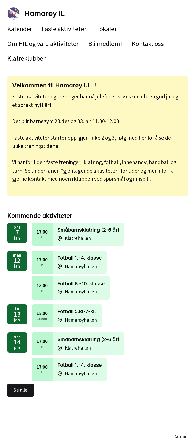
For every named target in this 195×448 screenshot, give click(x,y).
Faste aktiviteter (64, 29)
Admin (181, 436)
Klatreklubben (27, 58)
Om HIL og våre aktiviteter (43, 43)
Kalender (19, 29)
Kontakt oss (148, 43)
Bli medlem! (105, 43)
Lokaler (106, 29)
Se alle (20, 390)
